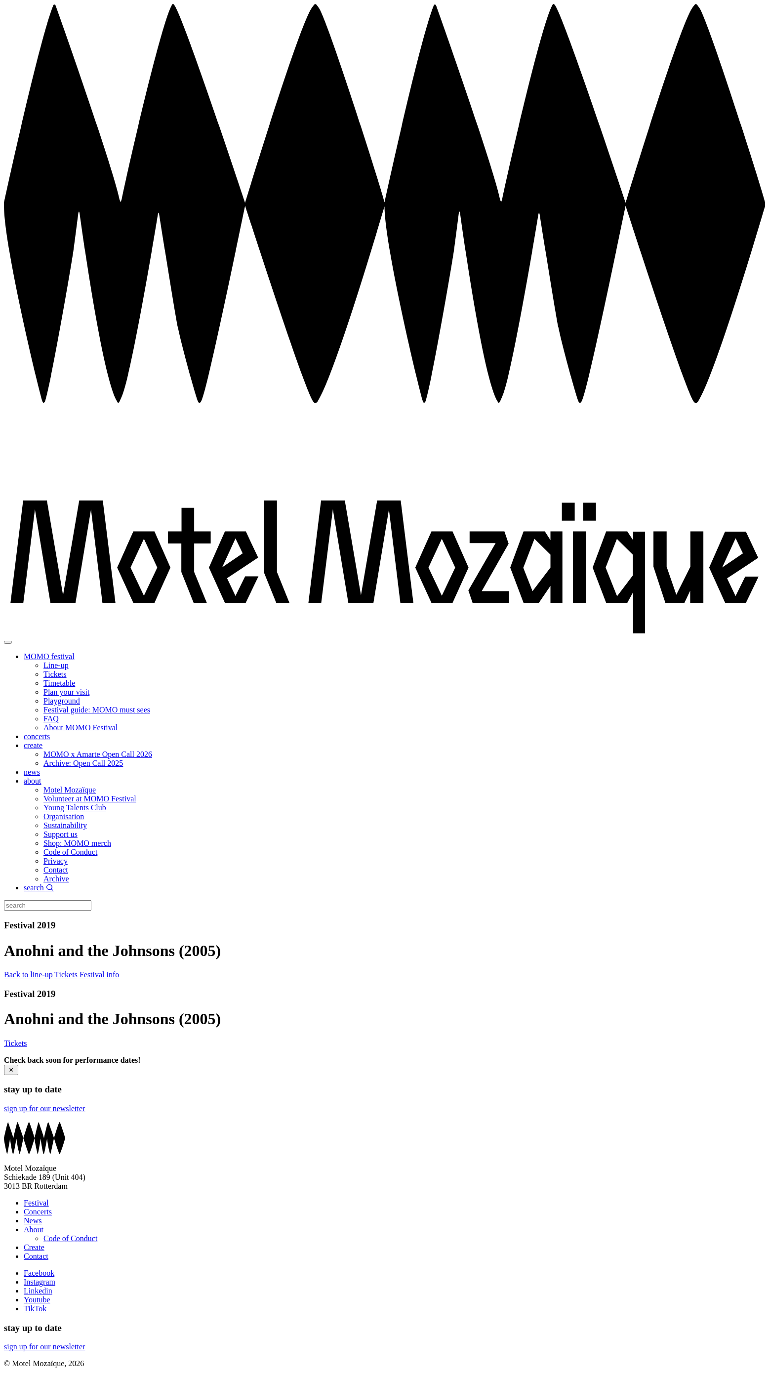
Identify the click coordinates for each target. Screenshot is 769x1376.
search (39, 887)
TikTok (35, 1308)
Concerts (38, 1212)
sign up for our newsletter (44, 1108)
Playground (61, 701)
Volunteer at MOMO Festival (89, 798)
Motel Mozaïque (69, 790)
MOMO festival (49, 656)
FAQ (51, 718)
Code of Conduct (70, 852)
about (32, 781)
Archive (56, 879)
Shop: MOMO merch (77, 843)
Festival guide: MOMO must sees (96, 710)
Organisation (63, 816)
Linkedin (38, 1291)
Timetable (59, 683)
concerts (37, 736)
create (33, 745)
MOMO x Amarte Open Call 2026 (97, 754)
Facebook (39, 1273)
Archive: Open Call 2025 (83, 763)
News (32, 1220)
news (32, 772)
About (33, 1229)
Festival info (99, 974)
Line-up (56, 665)
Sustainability (65, 825)
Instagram (39, 1282)
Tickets (55, 674)
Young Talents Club (74, 807)
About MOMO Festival (80, 727)
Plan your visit (66, 692)
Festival (36, 1203)
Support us (60, 834)
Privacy (55, 861)
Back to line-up (28, 974)
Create (34, 1247)
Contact (55, 870)
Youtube (37, 1299)
